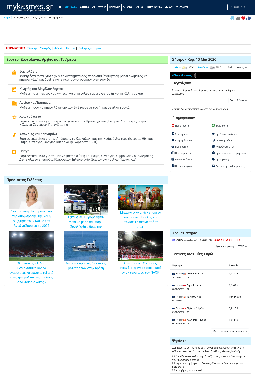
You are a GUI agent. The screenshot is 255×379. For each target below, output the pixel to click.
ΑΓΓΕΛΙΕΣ (127, 7)
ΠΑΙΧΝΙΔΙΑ (114, 7)
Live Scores (179, 146)
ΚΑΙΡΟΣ (139, 7)
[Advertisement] (127, 34)
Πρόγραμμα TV (181, 153)
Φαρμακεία (220, 125)
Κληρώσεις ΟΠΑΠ (223, 146)
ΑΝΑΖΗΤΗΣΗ (238, 7)
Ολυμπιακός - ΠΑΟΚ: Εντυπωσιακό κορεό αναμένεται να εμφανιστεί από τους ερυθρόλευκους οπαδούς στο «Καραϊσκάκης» (31, 264)
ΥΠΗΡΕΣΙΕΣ (71, 7)
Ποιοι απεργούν (181, 166)
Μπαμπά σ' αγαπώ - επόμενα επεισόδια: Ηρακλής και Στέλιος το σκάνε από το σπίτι (140, 212)
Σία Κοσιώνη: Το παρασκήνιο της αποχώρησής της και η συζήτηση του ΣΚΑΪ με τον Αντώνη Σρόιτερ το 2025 (31, 211)
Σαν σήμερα (179, 134)
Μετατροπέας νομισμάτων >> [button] (230, 331)
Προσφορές (220, 159)
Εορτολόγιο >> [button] (238, 100)
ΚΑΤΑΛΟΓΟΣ (182, 7)
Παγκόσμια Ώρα (222, 140)
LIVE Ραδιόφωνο (182, 159)
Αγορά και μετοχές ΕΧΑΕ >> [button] (231, 246)
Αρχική (8, 17)
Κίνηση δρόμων (181, 140)
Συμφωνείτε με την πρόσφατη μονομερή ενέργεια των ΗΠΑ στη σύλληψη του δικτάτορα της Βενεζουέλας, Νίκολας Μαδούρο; (208, 349)
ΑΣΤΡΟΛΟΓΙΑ (99, 7)
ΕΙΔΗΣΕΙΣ (84, 7)
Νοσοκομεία (180, 125)
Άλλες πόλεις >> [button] (237, 67)
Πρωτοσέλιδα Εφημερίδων (229, 153)
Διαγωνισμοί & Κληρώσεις (228, 166)
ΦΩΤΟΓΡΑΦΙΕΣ (154, 7)
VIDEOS (169, 7)
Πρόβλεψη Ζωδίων (224, 134)
